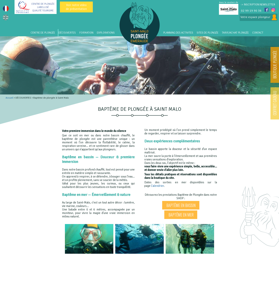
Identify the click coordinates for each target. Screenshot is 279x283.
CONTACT (257, 32)
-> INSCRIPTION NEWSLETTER (258, 4)
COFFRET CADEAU (275, 103)
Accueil (9, 97)
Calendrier (157, 186)
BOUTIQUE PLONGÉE (275, 65)
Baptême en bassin (181, 205)
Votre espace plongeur (258, 17)
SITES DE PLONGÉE (207, 32)
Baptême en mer (181, 215)
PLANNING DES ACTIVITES (178, 32)
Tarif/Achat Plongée (235, 32)
